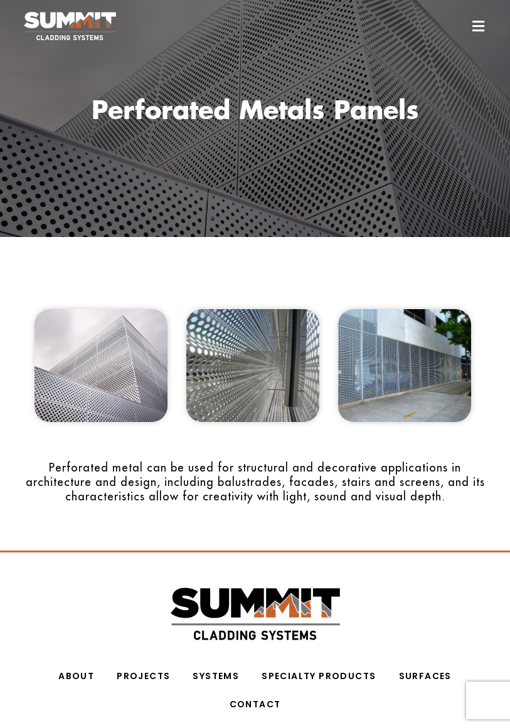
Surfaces (425, 674)
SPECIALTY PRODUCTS (319, 674)
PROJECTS (143, 674)
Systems (216, 674)
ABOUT (76, 674)
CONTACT (255, 703)
